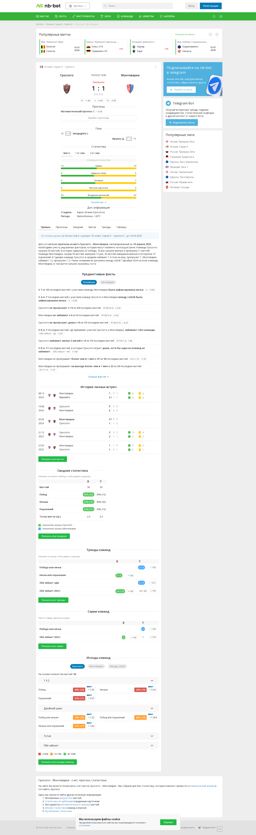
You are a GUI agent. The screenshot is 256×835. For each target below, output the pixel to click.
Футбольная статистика (58, 811)
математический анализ (200, 785)
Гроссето (66, 75)
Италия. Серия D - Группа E (59, 24)
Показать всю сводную (54, 536)
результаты (66, 798)
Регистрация (210, 5)
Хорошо (168, 822)
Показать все (98, 202)
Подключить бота (181, 122)
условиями (84, 825)
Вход (191, 5)
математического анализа (75, 804)
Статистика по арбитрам (59, 801)
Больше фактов (98, 376)
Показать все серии (52, 646)
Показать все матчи (52, 459)
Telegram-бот (207, 827)
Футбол (39, 24)
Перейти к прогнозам (98, 118)
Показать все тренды (53, 600)
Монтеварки (130, 75)
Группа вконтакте (183, 827)
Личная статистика (55, 807)
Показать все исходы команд (57, 761)
